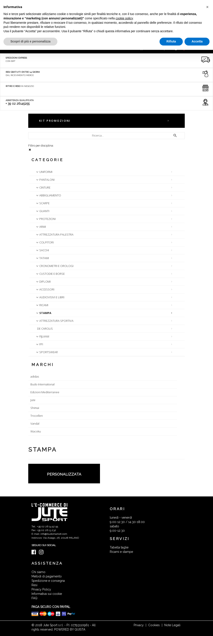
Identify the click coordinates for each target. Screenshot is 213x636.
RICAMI (41, 305)
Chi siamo (38, 572)
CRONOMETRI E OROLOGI (54, 266)
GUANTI (42, 211)
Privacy (139, 625)
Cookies (154, 625)
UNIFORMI (43, 172)
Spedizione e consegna (48, 580)
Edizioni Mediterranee (44, 392)
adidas (34, 376)
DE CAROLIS (45, 329)
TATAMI (42, 258)
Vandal (34, 423)
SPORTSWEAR (46, 352)
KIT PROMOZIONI (55, 121)
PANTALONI (45, 180)
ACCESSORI (44, 289)
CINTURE (42, 187)
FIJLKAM (42, 336)
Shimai (34, 408)
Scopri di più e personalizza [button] (30, 41)
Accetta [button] (197, 41)
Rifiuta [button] (171, 41)
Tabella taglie (119, 547)
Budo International (42, 384)
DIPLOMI (43, 281)
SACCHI (42, 250)
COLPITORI (44, 242)
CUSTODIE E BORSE (50, 274)
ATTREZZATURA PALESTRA (54, 234)
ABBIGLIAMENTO (48, 195)
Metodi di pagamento (47, 576)
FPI (39, 344)
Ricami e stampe (121, 551)
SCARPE (42, 203)
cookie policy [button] (124, 18)
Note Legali (172, 625)
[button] (207, 6)
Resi (34, 585)
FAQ (34, 598)
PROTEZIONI (45, 219)
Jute (32, 400)
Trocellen (36, 416)
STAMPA (43, 313)
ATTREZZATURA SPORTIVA (54, 321)
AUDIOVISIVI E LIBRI (49, 297)
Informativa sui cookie (47, 594)
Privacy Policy (41, 589)
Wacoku (35, 431)
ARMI (40, 227)
